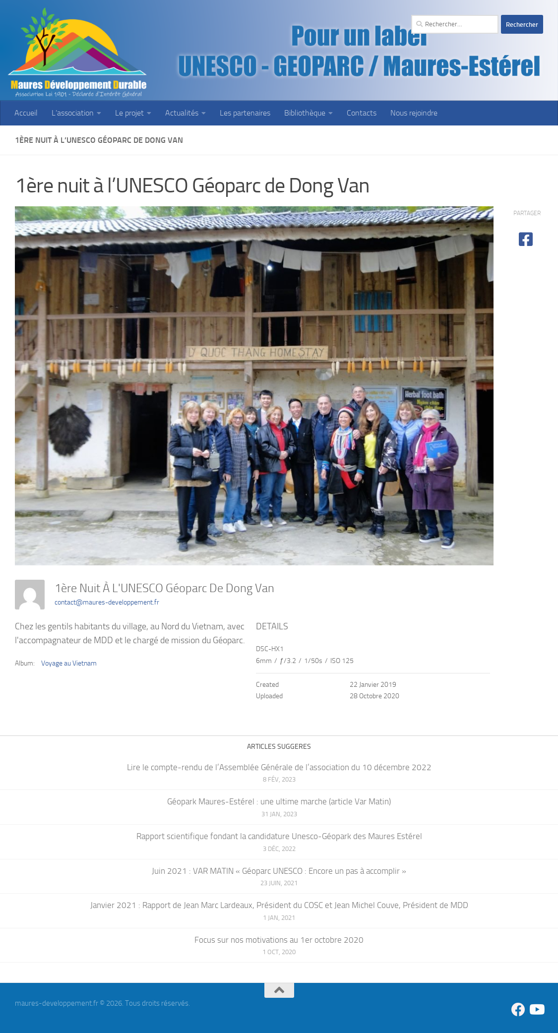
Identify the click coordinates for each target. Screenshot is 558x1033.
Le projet (129, 113)
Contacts (361, 113)
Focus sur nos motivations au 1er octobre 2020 (279, 940)
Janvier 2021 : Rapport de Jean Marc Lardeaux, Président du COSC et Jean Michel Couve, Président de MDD (279, 905)
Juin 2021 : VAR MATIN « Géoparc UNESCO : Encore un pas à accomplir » (279, 871)
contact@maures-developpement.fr (107, 602)
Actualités (181, 113)
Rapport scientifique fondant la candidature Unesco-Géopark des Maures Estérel (279, 836)
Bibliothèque (304, 113)
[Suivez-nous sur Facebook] (518, 1010)
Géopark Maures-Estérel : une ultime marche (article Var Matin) (279, 801)
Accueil (26, 113)
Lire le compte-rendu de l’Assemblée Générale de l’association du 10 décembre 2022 (279, 767)
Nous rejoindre (413, 113)
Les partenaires (245, 113)
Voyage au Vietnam (69, 663)
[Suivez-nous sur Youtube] (536, 1010)
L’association (73, 113)
